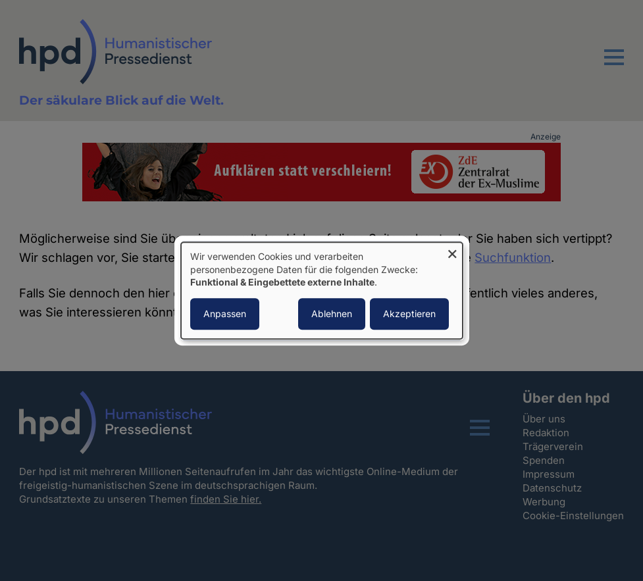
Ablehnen (331, 313)
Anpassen (224, 313)
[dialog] (322, 290)
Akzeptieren (409, 313)
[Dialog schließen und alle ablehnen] (453, 250)
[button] (614, 65)
